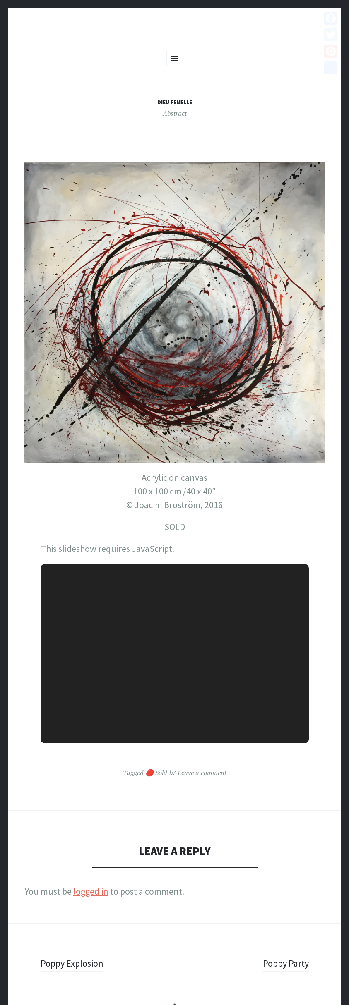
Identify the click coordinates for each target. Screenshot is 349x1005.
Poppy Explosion (72, 963)
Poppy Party (286, 963)
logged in (90, 891)
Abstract (175, 113)
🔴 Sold (156, 772)
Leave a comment (202, 772)
